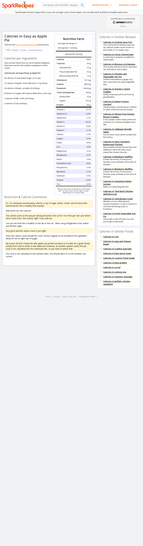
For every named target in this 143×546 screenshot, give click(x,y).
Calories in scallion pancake (117, 248)
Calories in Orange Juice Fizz (117, 42)
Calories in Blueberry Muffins (118, 156)
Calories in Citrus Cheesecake (118, 54)
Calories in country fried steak (119, 258)
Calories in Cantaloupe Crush (118, 198)
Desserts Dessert (35, 50)
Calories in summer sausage (117, 276)
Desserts (15, 50)
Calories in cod (110, 236)
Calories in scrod (111, 267)
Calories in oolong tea (114, 272)
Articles (123, 26)
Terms (48, 296)
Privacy (57, 296)
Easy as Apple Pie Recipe (26, 44)
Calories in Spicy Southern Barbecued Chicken (116, 143)
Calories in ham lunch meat (117, 253)
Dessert (23, 50)
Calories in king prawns (115, 262)
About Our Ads (69, 296)
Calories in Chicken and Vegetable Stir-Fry (115, 75)
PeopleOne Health (87, 296)
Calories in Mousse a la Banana (119, 64)
